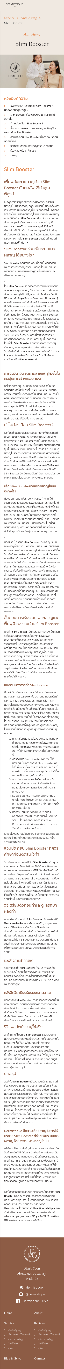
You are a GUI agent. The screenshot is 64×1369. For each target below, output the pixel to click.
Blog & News (12, 1358)
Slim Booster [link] (13, 23)
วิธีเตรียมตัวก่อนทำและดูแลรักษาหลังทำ (28, 146)
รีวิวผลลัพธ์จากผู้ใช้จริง (20, 151)
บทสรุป (11, 155)
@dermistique (35, 1294)
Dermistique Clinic (35, 1301)
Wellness (13, 1343)
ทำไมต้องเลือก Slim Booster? (23, 124)
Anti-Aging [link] (29, 18)
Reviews (39, 1323)
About (38, 1313)
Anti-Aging (14, 1330)
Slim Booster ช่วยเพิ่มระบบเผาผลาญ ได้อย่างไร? (29, 117)
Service (9, 18)
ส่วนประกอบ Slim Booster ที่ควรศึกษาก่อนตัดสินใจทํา (31, 139)
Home (8, 1313)
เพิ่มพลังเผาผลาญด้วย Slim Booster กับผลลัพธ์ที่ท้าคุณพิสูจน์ (29, 108)
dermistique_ (35, 1287)
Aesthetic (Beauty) (19, 1334)
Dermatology (15, 1339)
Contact (39, 1358)
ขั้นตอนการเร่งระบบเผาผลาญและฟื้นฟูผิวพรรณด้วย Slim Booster (30, 130)
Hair (11, 1348)
